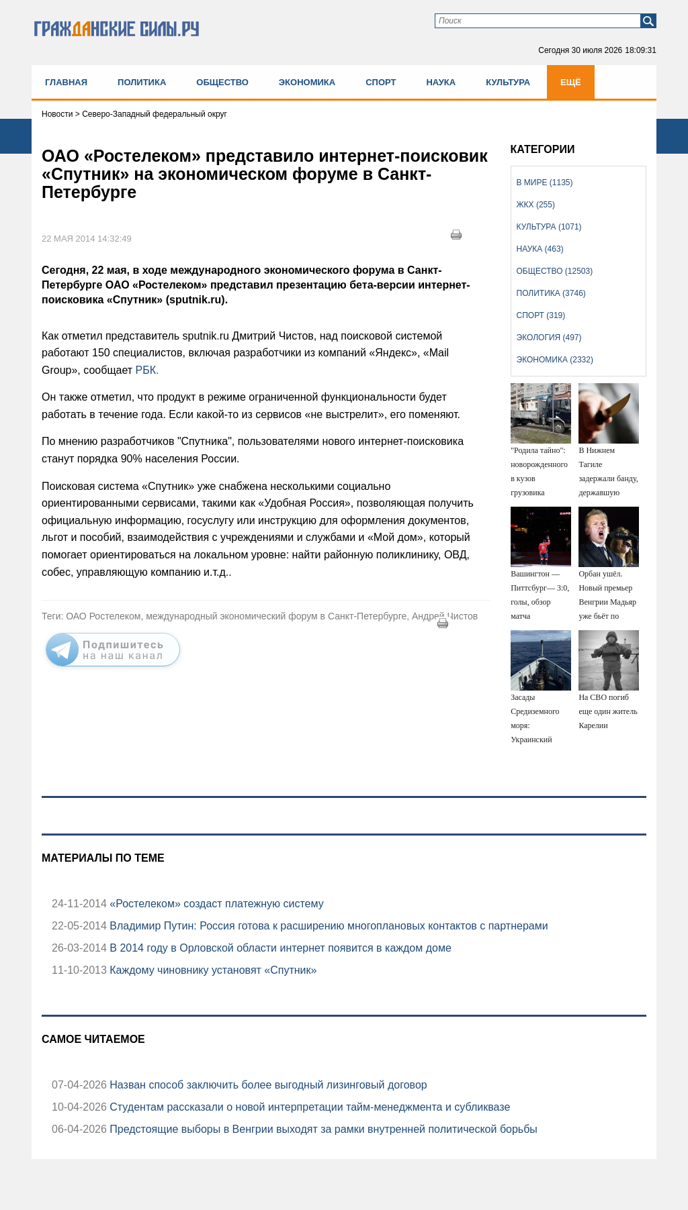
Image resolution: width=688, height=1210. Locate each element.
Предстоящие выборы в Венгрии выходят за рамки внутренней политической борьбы (322, 1129)
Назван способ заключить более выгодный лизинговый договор (267, 1085)
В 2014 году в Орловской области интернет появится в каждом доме (279, 948)
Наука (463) (540, 249)
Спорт (381, 82)
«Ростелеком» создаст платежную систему (215, 903)
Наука (441, 82)
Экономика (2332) (555, 359)
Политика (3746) (551, 293)
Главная (66, 82)
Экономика (307, 82)
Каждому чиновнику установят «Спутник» (212, 970)
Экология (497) (549, 337)
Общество (222, 82)
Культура (508, 82)
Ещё (570, 82)
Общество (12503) (555, 271)
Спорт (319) (541, 315)
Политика (142, 82)
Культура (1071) (549, 227)
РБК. (147, 370)
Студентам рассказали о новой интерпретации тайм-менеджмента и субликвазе (308, 1107)
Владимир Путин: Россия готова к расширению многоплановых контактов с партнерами (327, 925)
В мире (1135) (545, 182)
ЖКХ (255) (536, 204)
